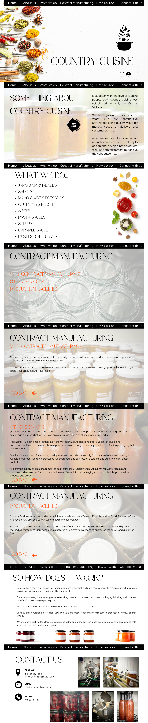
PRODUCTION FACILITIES (33, 289)
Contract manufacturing (76, 3)
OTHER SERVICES (27, 282)
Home (12, 3)
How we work (105, 3)
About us (29, 3)
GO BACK (21, 393)
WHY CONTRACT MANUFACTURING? (45, 274)
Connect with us (131, 3)
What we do (48, 3)
